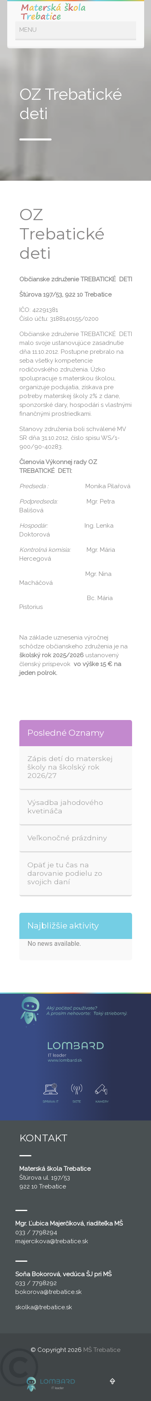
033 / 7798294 (36, 1232)
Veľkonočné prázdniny (67, 838)
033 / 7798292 (36, 1283)
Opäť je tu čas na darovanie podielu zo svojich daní (64, 873)
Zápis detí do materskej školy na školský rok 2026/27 (70, 767)
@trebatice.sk (69, 1241)
